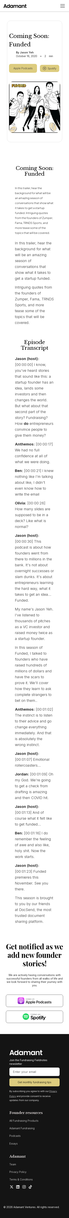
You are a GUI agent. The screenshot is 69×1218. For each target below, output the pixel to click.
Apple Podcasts (23, 68)
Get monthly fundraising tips (34, 1082)
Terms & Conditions (21, 1179)
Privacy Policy (17, 1171)
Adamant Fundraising (22, 1128)
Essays (13, 1143)
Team (12, 1164)
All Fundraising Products (23, 1120)
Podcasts (15, 1135)
